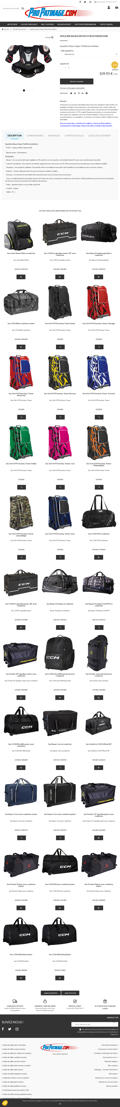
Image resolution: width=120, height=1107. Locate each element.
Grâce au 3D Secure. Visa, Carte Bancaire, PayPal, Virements (45, 1005)
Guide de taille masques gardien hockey (17, 1094)
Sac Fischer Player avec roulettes (21, 891)
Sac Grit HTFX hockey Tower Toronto (98, 394)
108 (102, 900)
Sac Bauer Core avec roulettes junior (60, 814)
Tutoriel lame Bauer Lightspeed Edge (16, 1098)
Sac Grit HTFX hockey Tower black (60, 323)
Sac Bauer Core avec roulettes (21, 821)
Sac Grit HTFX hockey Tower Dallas (21, 464)
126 (102, 760)
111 (63, 900)
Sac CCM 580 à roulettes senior (21, 323)
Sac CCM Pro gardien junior (21, 611)
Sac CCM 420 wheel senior (21, 954)
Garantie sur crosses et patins (106, 1078)
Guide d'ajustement (99, 135)
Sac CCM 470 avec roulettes (60, 891)
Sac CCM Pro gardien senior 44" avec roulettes (60, 254)
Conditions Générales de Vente (105, 1053)
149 (95, 760)
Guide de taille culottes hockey (14, 1061)
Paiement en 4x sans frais (108, 1082)
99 (57, 970)
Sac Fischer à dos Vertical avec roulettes (99, 675)
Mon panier (113, 1074)
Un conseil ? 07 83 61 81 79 (75, 1004)
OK (60, 1104)
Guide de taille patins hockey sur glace (17, 1065)
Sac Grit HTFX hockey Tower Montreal (21, 394)
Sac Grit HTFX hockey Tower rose (60, 464)
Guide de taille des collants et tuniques (17, 1053)
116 (24, 900)
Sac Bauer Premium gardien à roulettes (98, 254)
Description (15, 135)
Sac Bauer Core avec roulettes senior (21, 814)
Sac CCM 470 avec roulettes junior (60, 884)
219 (24, 269)
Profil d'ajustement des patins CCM (16, 1090)
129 (63, 760)
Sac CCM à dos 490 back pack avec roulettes (60, 675)
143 (24, 690)
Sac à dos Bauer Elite (21, 260)
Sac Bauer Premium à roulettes (60, 604)
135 (95, 900)
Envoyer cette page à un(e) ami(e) (72, 88)
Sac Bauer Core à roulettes (60, 744)
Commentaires (34, 135)
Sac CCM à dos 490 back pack (60, 681)
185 (24, 339)
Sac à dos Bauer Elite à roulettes (21, 253)
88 (24, 970)
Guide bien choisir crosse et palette (16, 1078)
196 (63, 269)
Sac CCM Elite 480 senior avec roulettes (21, 745)
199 (95, 550)
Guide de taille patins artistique (14, 1045)
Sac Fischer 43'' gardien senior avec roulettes (21, 675)
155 (95, 830)
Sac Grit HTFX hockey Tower (60, 330)
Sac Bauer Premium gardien (99, 260)
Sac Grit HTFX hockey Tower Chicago (99, 323)
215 (18, 620)
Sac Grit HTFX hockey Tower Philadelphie (98, 464)
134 (18, 830)
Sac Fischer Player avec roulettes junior (98, 885)
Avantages (54, 135)
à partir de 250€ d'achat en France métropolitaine (15, 1005)
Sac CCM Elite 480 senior (21, 751)
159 (63, 620)
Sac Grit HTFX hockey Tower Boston (60, 394)
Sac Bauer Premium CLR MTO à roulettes (98, 605)
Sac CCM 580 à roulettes (21, 330)
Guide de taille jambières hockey (14, 1086)
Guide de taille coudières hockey (15, 1057)
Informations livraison (109, 1045)
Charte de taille (74, 135)
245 (56, 269)
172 (24, 620)
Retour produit (111, 1086)
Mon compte (112, 1065)
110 (18, 970)
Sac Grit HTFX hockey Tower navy (60, 534)
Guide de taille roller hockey (13, 1070)
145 (18, 900)
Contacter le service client (107, 1049)
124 (24, 830)
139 (56, 760)
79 (63, 970)
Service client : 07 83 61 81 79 (106, 2)
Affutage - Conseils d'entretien (105, 1070)
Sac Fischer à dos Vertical (99, 681)
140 (24, 760)
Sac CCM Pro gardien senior (60, 260)
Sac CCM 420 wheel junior (60, 954)
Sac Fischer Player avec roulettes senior (21, 885)
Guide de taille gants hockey (13, 1082)
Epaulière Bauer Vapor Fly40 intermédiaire (84, 36)
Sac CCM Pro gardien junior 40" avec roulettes (21, 605)
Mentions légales (111, 1061)
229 (18, 339)
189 (102, 269)
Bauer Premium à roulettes (60, 611)
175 (18, 760)
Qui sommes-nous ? (110, 1057)
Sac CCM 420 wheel (21, 961)
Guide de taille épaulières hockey (15, 1074)
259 (18, 269)
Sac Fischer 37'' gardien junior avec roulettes (99, 815)
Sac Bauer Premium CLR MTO (99, 611)
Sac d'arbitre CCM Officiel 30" (99, 744)
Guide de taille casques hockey (14, 1049)
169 (56, 620)
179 (60, 339)
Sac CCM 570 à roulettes (98, 534)
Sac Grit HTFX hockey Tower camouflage (21, 535)
